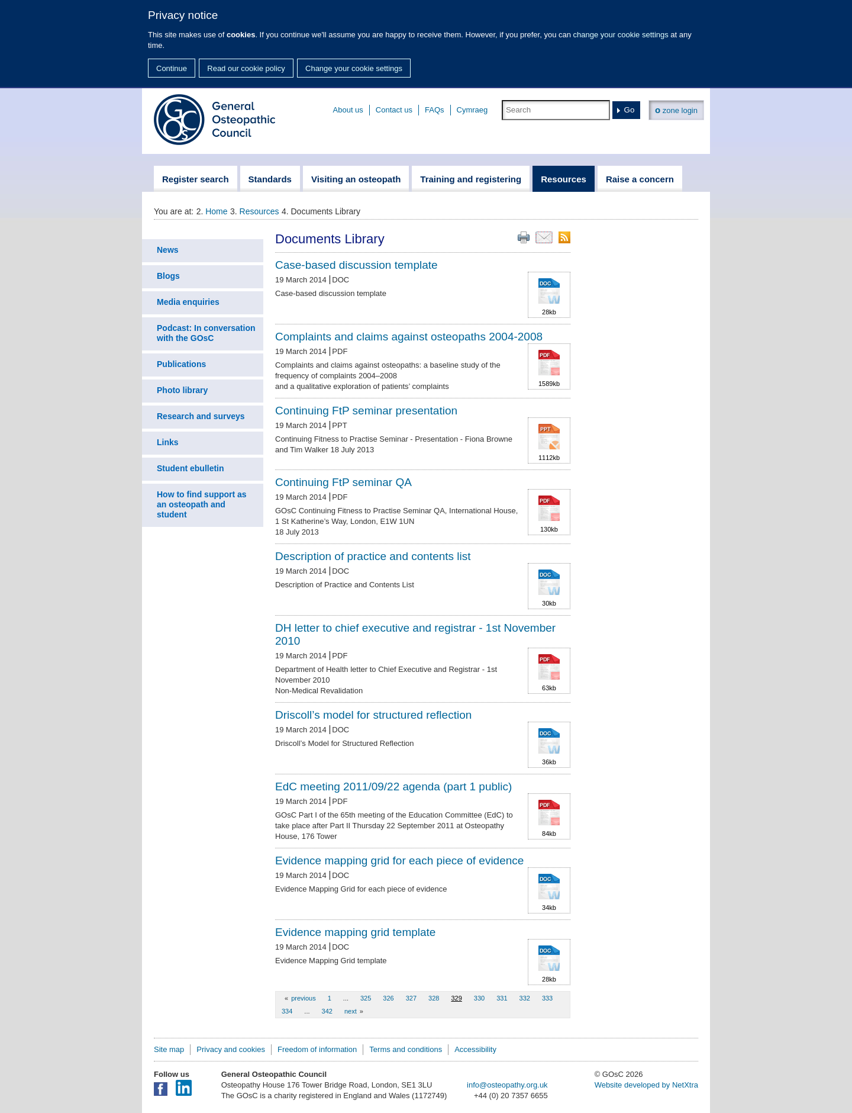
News (168, 250)
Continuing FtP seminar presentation (366, 410)
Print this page (524, 237)
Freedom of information (317, 1049)
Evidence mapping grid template (355, 932)
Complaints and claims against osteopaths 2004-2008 (409, 336)
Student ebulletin (190, 468)
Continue (171, 68)
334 (287, 1011)
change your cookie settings (621, 34)
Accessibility (475, 1049)
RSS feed (564, 237)
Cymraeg (472, 109)
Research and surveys (201, 416)
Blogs (168, 276)
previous (303, 998)
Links (168, 442)
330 (479, 998)
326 (388, 998)
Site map (169, 1049)
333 (547, 998)
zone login (676, 110)
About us (348, 109)
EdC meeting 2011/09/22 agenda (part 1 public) (393, 786)
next (350, 1011)
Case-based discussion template (356, 265)
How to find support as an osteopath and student (202, 504)
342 (327, 1011)
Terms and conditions (405, 1049)
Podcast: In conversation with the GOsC (206, 333)
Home (216, 211)
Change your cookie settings (353, 68)
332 (524, 998)
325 (365, 998)
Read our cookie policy (246, 68)
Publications (181, 364)
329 (456, 998)
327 (411, 998)
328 (433, 998)
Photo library (182, 390)
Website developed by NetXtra (646, 1084)
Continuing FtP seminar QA (343, 482)
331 (501, 998)
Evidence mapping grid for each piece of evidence (399, 860)
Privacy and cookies (230, 1049)
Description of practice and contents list (373, 556)
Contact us (394, 109)
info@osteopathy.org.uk (507, 1084)
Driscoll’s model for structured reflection (373, 715)
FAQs (434, 109)
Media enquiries (188, 302)
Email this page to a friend (544, 237)
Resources (259, 211)
